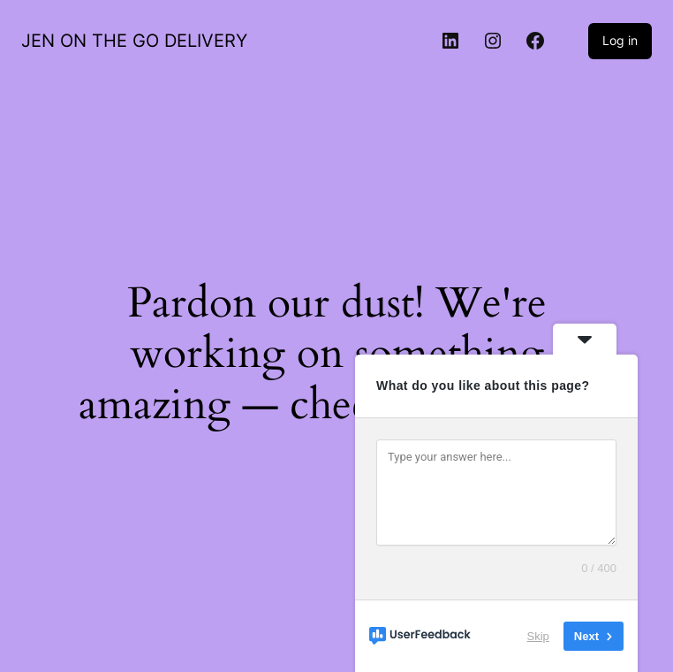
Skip (538, 636)
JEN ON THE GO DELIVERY (134, 40)
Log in (620, 40)
